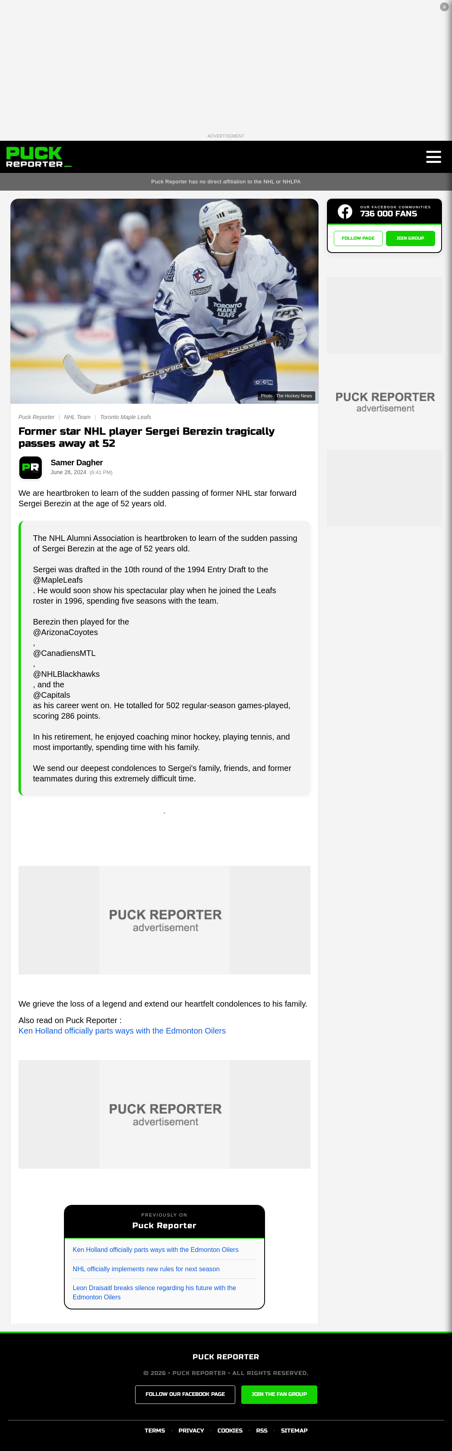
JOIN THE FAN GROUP (279, 1394)
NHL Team (77, 417)
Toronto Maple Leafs (125, 417)
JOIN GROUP (410, 238)
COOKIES (230, 1430)
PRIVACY (191, 1430)
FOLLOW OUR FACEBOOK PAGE (185, 1394)
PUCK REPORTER (226, 1356)
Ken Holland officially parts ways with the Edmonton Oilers (122, 1030)
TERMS (155, 1430)
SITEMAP (294, 1430)
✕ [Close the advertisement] (444, 7)
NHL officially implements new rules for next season (146, 1269)
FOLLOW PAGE (358, 238)
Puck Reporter (36, 417)
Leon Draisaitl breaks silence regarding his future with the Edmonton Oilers (154, 1292)
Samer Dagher (77, 462)
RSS (261, 1430)
